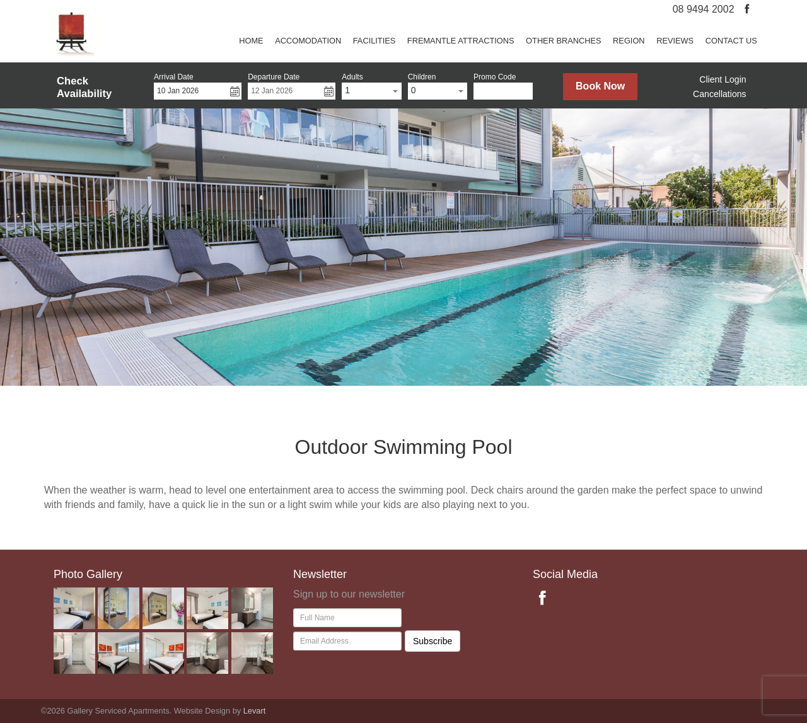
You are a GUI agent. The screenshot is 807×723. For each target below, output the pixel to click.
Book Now (600, 86)
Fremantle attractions (460, 40)
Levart (254, 710)
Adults (352, 77)
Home (251, 40)
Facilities (374, 40)
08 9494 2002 (703, 9)
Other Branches (563, 40)
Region (628, 40)
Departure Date (273, 77)
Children (422, 77)
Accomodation (308, 40)
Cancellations (719, 94)
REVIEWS (675, 40)
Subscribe (432, 641)
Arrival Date (174, 77)
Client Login (722, 79)
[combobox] (371, 91)
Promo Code (494, 77)
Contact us (731, 40)
